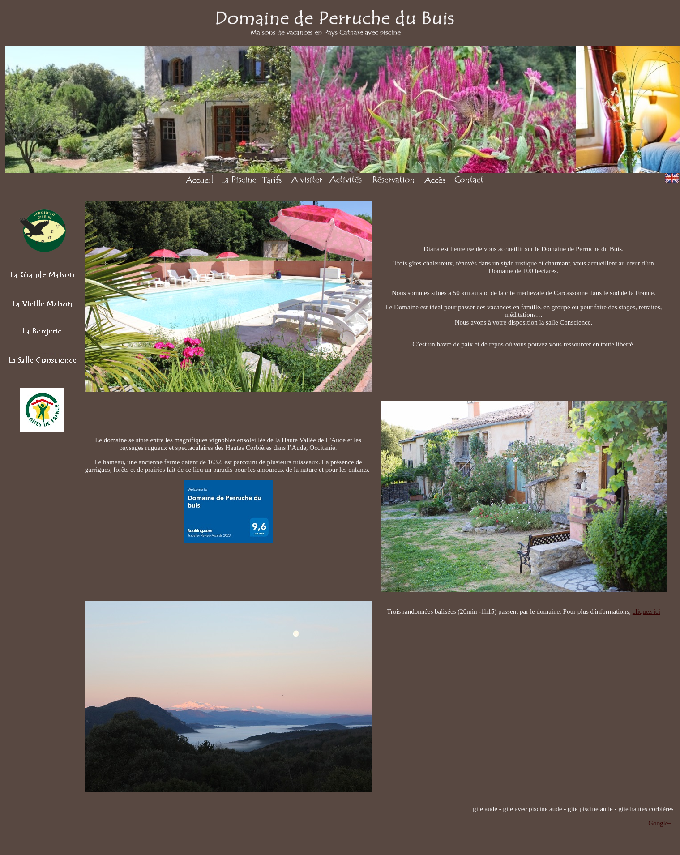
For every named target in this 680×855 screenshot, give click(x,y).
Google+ (660, 823)
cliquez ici (646, 611)
